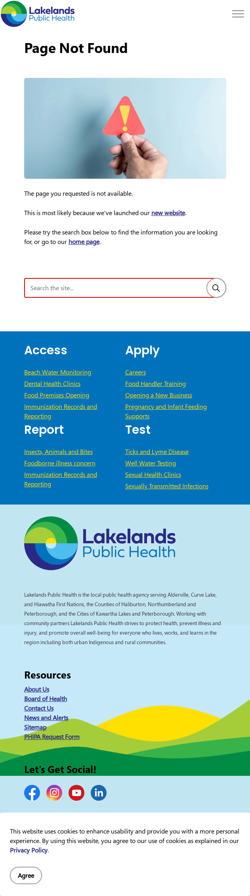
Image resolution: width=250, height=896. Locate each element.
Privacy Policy (29, 850)
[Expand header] (238, 14)
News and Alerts (46, 717)
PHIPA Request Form (52, 736)
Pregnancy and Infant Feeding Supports (166, 411)
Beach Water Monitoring (57, 372)
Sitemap (35, 727)
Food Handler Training (155, 383)
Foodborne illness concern (59, 463)
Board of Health (45, 698)
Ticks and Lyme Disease (157, 451)
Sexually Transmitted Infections (166, 486)
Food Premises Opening (56, 395)
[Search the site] (125, 288)
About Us (36, 689)
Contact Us (38, 708)
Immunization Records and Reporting (60, 411)
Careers (135, 372)
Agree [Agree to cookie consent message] (26, 875)
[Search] (216, 288)
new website (168, 212)
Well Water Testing (150, 463)
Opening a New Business (158, 395)
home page (84, 241)
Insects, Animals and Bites (58, 451)
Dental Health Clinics (52, 383)
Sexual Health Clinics (153, 474)
